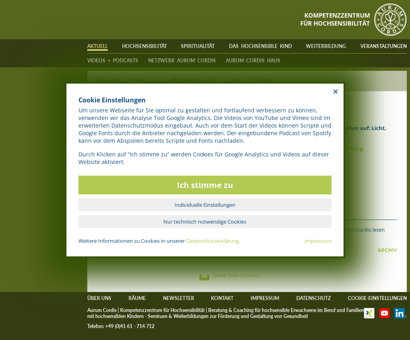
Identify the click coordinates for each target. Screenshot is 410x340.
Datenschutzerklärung (212, 240)
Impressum (318, 240)
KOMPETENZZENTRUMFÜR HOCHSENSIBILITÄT (335, 19)
